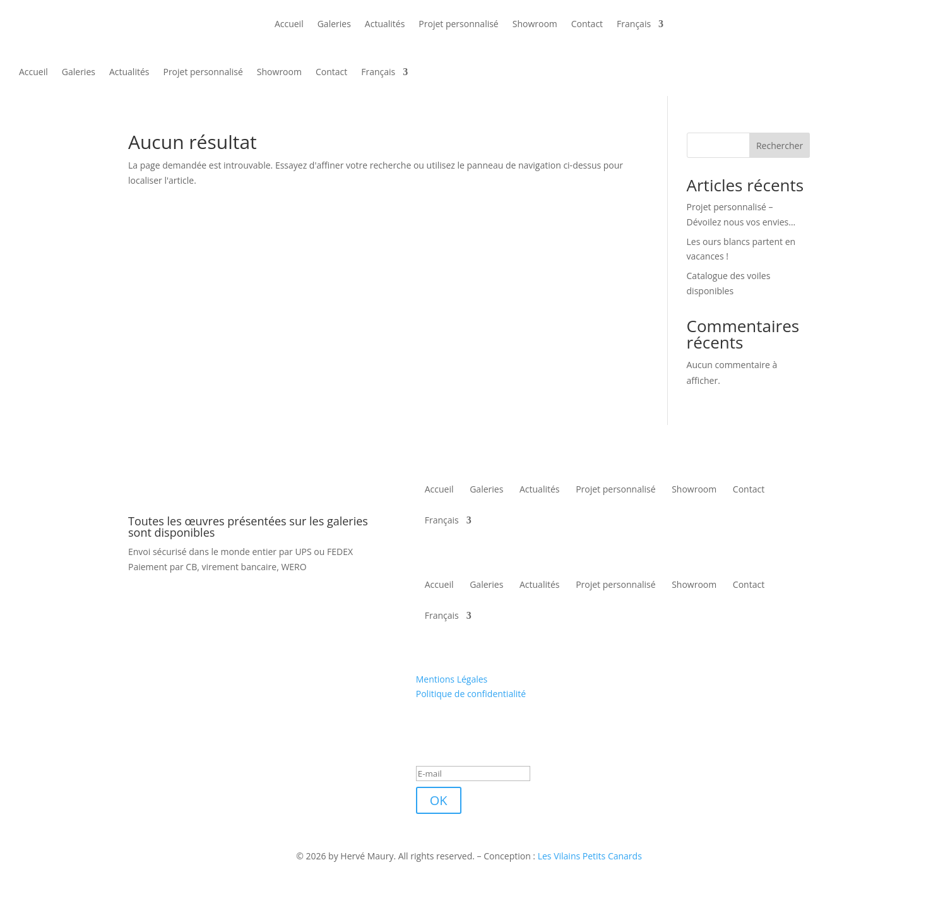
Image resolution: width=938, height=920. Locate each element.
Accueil (289, 24)
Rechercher (779, 146)
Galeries (334, 24)
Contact (587, 24)
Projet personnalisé (458, 24)
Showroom (535, 24)
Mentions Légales (452, 679)
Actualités (385, 24)
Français (634, 24)
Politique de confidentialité (471, 694)
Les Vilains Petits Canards (590, 856)
